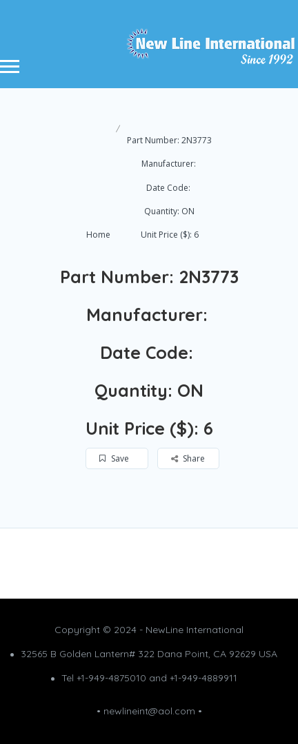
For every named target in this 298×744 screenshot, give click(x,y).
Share (188, 458)
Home (98, 234)
